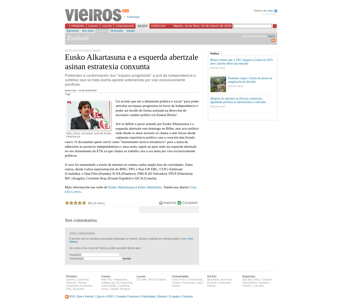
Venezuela (116, 30)
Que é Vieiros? (85, 296)
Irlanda (130, 30)
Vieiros (97, 15)
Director (162, 296)
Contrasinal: (76, 258)
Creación (266, 279)
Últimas (82, 282)
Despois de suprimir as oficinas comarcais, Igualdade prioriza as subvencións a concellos (238, 100)
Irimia (104, 289)
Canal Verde (108, 285)
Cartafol (114, 289)
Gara (193, 187)
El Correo (74, 191)
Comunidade (124, 26)
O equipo (174, 296)
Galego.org (108, 282)
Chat (175, 279)
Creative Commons (127, 296)
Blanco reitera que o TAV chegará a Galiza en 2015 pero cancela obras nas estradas (241, 61)
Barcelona (73, 30)
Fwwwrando (120, 279)
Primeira (77, 26)
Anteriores (86, 285)
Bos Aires (88, 30)
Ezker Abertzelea (150, 187)
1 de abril (258, 285)
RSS (70, 296)
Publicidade (133, 17)
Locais (107, 26)
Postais (176, 282)
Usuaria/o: (75, 254)
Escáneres (72, 285)
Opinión (70, 279)
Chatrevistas (194, 279)
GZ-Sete (142, 279)
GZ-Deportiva (124, 282)
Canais (93, 26)
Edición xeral (217, 67)
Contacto (187, 296)
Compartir (190, 203)
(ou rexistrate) (270, 14)
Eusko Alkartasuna (121, 187)
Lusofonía (123, 285)
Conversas (188, 282)
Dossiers (264, 282)
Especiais (158, 26)
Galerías (71, 282)
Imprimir (170, 203)
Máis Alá (106, 279)
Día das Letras (251, 279)
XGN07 (247, 285)
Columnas (83, 279)
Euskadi (102, 30)
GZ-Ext (142, 26)
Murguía (125, 289)
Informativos (250, 282)
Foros (182, 279)
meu (272, 10)
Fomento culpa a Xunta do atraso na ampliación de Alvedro (250, 80)
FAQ (68, 289)
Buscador (78, 289)
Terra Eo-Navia (157, 279)
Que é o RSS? (105, 296)
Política (214, 53)
